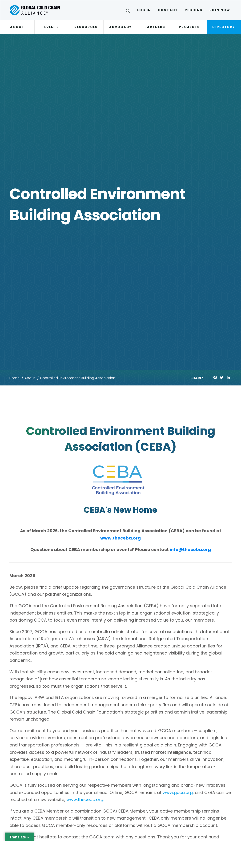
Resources (86, 27)
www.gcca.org (178, 792)
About (17, 27)
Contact (168, 10)
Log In (144, 10)
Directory (223, 27)
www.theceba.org (120, 538)
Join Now (219, 10)
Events (51, 27)
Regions (194, 10)
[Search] (129, 11)
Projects (189, 27)
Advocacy (120, 27)
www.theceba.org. (85, 799)
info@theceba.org (190, 549)
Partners (155, 27)
